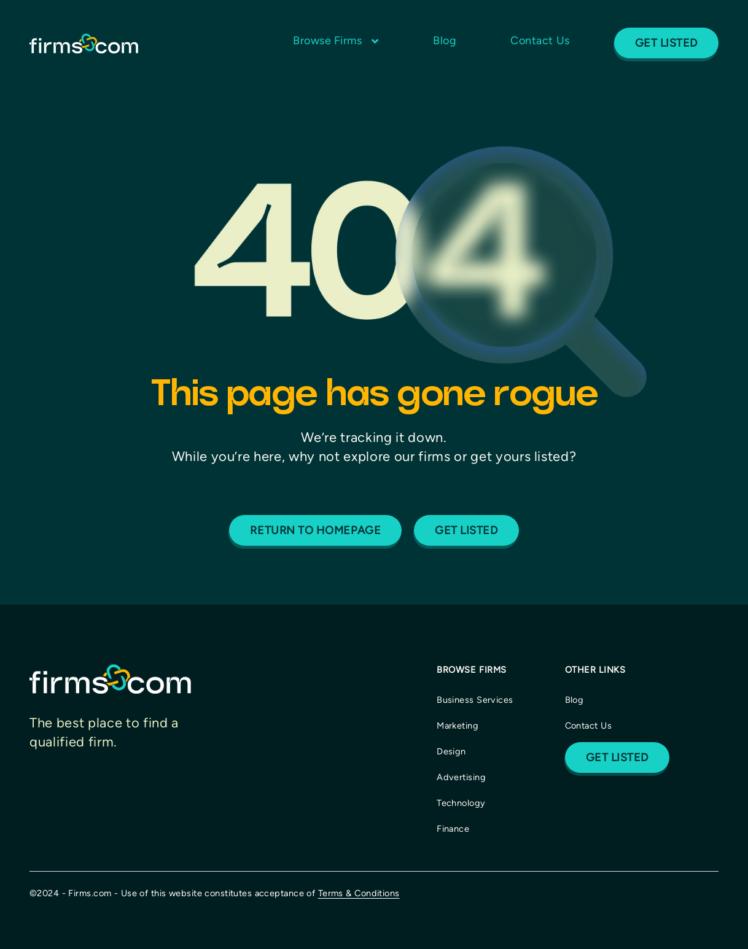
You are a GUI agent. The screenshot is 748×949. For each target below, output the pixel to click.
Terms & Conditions (359, 893)
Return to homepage (315, 530)
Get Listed (666, 43)
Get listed (466, 530)
